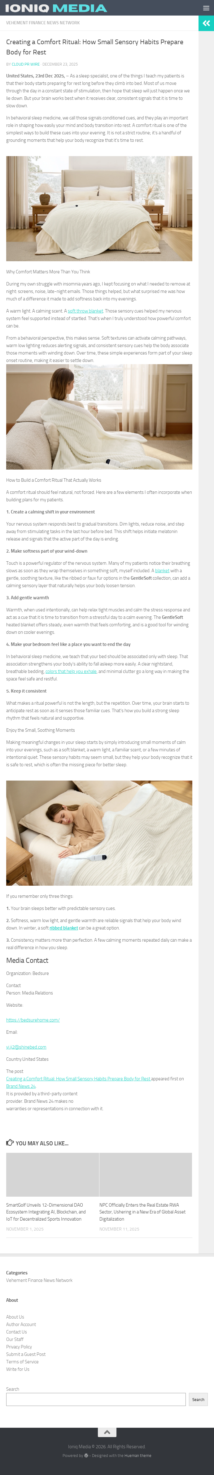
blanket (162, 570)
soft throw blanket (85, 311)
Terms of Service (22, 1362)
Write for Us (17, 1369)
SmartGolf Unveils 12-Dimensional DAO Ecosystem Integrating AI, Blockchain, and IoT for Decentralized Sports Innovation (46, 1212)
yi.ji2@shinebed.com (26, 1047)
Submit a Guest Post (26, 1354)
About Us (15, 1317)
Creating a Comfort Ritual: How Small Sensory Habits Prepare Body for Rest (78, 1079)
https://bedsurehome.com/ (33, 1020)
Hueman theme (137, 1455)
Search (12, 1389)
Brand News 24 (21, 1086)
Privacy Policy (19, 1347)
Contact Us (16, 1332)
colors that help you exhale (71, 671)
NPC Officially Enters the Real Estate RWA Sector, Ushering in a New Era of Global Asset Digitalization (142, 1212)
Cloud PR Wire (26, 64)
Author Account (21, 1324)
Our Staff (15, 1339)
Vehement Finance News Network (43, 23)
